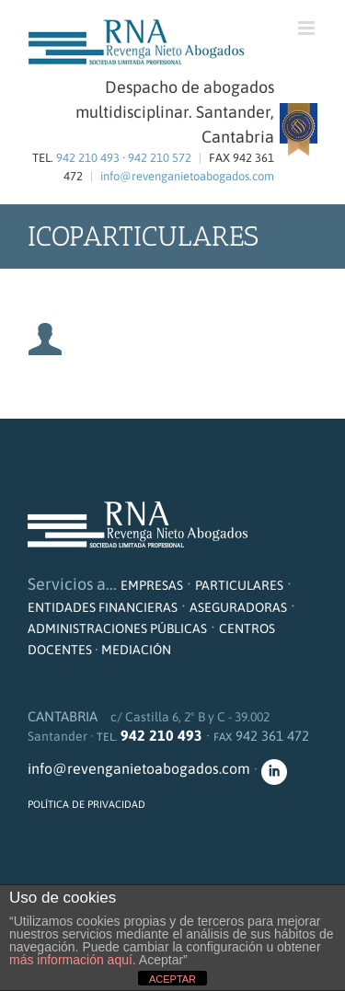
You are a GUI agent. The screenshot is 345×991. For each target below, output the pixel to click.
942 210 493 (88, 158)
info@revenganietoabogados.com (187, 176)
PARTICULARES (239, 585)
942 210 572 (159, 158)
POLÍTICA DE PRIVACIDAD (86, 804)
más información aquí (70, 959)
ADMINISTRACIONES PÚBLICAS (117, 628)
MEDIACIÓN (136, 649)
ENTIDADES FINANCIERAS (103, 607)
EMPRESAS (152, 585)
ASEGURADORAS (238, 607)
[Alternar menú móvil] (307, 28)
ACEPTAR (172, 979)
